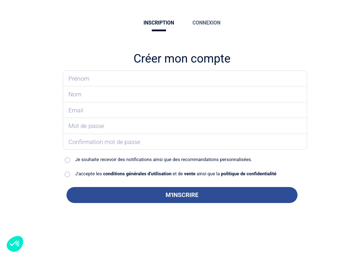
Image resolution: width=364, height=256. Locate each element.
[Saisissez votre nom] (185, 94)
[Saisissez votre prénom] (185, 78)
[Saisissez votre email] (185, 110)
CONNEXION (206, 23)
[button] (14, 243)
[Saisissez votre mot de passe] (185, 126)
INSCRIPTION (159, 23)
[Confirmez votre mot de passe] (185, 142)
